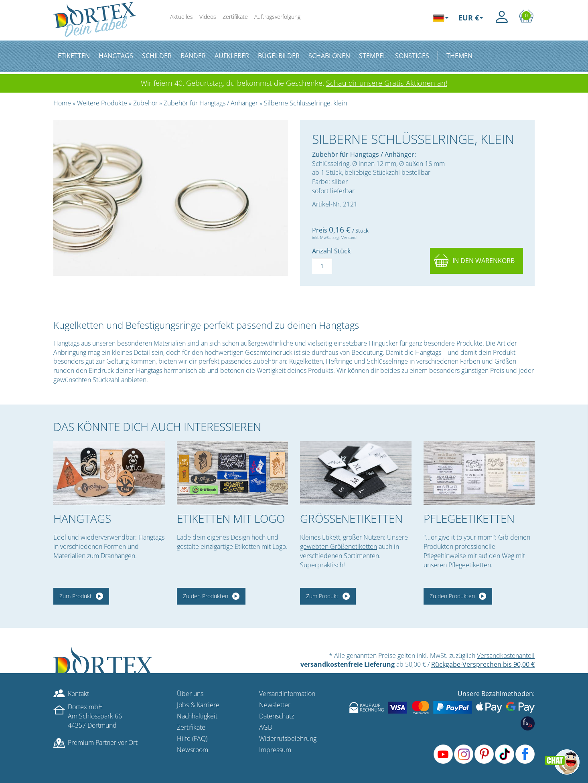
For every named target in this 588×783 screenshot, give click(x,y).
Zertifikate (235, 16)
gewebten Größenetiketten (338, 546)
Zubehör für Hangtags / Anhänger (211, 103)
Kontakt (78, 693)
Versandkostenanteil (506, 655)
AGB (265, 727)
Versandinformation (287, 693)
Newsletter (274, 704)
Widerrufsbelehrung (287, 738)
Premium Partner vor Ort (103, 742)
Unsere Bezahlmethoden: (496, 693)
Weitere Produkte (102, 103)
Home (62, 103)
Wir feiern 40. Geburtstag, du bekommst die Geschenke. (294, 83)
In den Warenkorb (483, 260)
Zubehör (145, 103)
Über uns (190, 693)
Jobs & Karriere (198, 704)
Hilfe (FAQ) (192, 738)
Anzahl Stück (331, 251)
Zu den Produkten (205, 596)
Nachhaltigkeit (197, 716)
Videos (207, 16)
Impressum (275, 749)
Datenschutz (276, 716)
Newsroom (192, 749)
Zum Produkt (75, 596)
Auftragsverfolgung (277, 16)
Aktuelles (181, 16)
